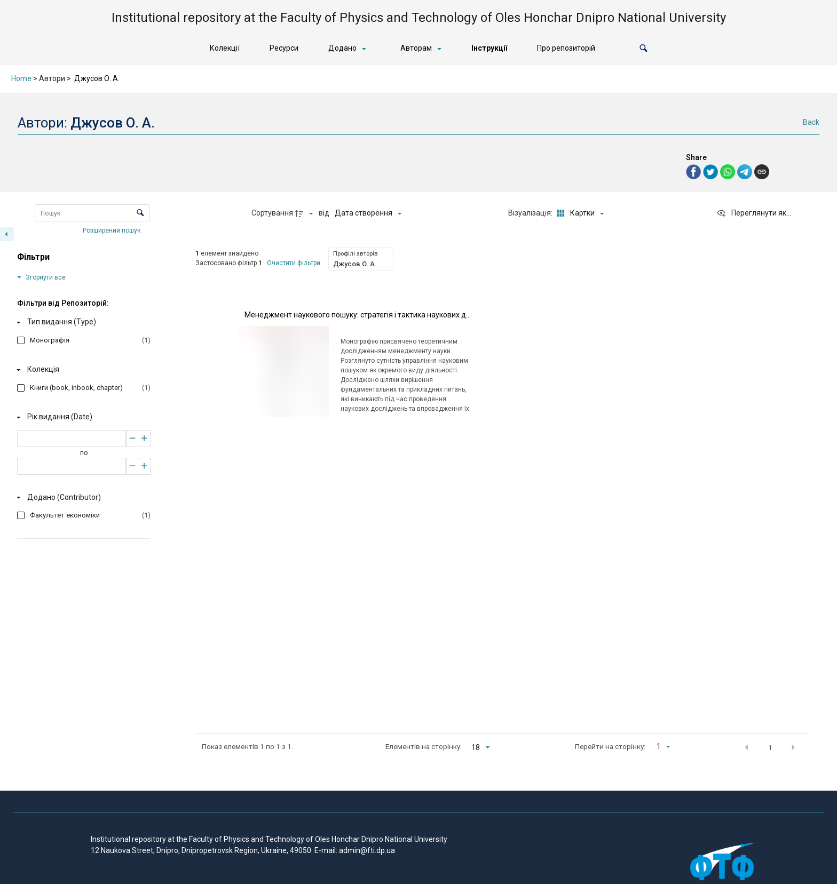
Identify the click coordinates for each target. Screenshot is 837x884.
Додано (342, 48)
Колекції (225, 48)
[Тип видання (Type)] (82, 322)
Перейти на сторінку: (610, 746)
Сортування (272, 213)
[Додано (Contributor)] (82, 497)
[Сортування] (368, 213)
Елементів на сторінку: (423, 746)
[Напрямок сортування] (305, 213)
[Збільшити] (144, 438)
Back (811, 122)
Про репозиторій (566, 48)
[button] (643, 48)
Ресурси (284, 48)
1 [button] (770, 747)
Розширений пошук (112, 230)
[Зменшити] (132, 438)
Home (21, 78)
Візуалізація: (531, 213)
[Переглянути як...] (753, 213)
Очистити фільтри (293, 263)
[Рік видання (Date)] (82, 417)
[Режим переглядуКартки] (579, 213)
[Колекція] (82, 369)
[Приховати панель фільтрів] (7, 234)
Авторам (416, 48)
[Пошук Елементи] (92, 212)
